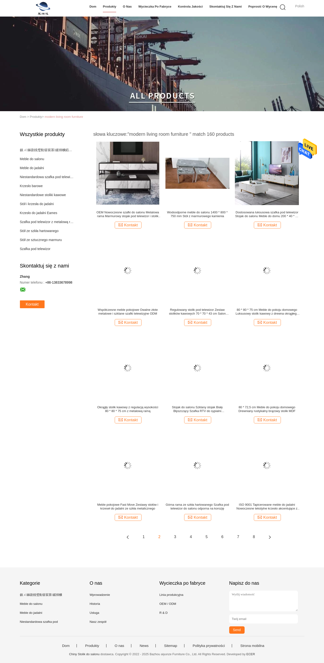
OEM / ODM (167, 604)
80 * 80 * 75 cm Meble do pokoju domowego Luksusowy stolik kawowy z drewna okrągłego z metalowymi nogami (267, 312)
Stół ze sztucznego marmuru (41, 240)
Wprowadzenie (100, 595)
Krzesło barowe (31, 186)
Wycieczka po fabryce (154, 6)
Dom (92, 6)
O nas (127, 6)
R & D (163, 613)
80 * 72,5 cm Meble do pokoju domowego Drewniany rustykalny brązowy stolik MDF (267, 409)
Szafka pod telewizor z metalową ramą (47, 222)
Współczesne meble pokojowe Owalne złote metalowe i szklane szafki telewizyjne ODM (128, 311)
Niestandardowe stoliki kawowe (43, 195)
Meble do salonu (32, 159)
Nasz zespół (98, 621)
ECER (250, 654)
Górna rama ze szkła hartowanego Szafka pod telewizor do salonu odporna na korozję (197, 506)
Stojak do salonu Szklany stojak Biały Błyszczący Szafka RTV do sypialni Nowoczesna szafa (197, 409)
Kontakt (32, 304)
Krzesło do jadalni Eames (38, 213)
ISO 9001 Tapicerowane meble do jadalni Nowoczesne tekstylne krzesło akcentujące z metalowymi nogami (267, 506)
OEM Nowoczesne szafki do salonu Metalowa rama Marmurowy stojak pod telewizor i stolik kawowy (127, 214)
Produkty (109, 6)
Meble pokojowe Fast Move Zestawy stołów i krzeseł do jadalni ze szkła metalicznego (127, 506)
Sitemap (170, 645)
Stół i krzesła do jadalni (37, 204)
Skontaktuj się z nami (225, 6)
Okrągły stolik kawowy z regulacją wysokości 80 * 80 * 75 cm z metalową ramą (127, 409)
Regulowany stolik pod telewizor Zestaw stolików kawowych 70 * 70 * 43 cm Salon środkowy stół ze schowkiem (197, 312)
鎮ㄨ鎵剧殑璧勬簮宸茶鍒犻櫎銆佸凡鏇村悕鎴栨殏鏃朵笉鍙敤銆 (47, 150)
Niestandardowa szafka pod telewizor (47, 177)
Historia (95, 604)
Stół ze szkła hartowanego (39, 231)
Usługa (94, 613)
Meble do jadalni (32, 168)
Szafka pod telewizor (35, 249)
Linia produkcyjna (171, 595)
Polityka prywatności (209, 645)
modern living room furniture (64, 117)
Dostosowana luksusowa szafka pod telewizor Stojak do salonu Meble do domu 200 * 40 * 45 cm (267, 214)
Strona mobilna (252, 645)
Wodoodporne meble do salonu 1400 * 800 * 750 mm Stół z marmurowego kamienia (197, 214)
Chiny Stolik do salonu (84, 654)
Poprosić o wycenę (262, 6)
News (144, 645)
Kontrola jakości (190, 6)
